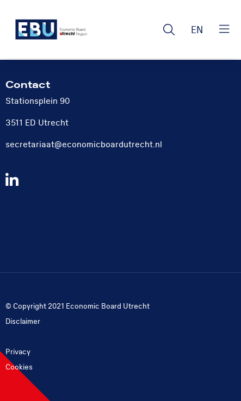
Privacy (17, 352)
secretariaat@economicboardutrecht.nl (83, 145)
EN (197, 30)
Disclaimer (22, 321)
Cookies (19, 367)
